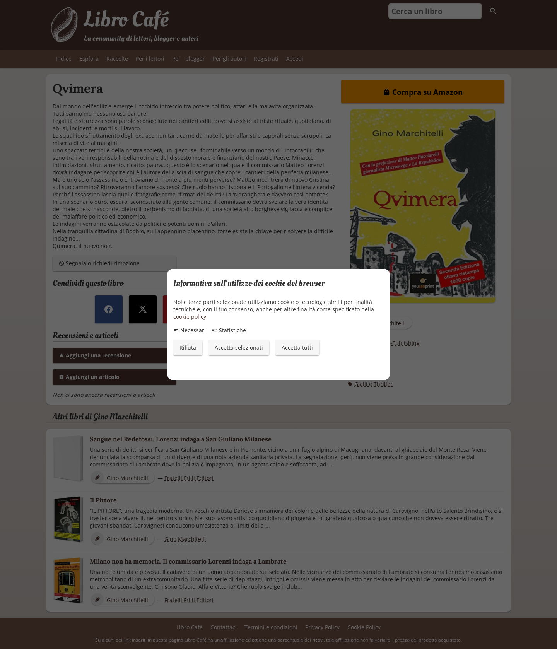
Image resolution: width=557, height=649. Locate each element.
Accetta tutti (297, 347)
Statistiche (229, 330)
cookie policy (189, 316)
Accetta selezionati (239, 347)
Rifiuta (187, 347)
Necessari (189, 330)
